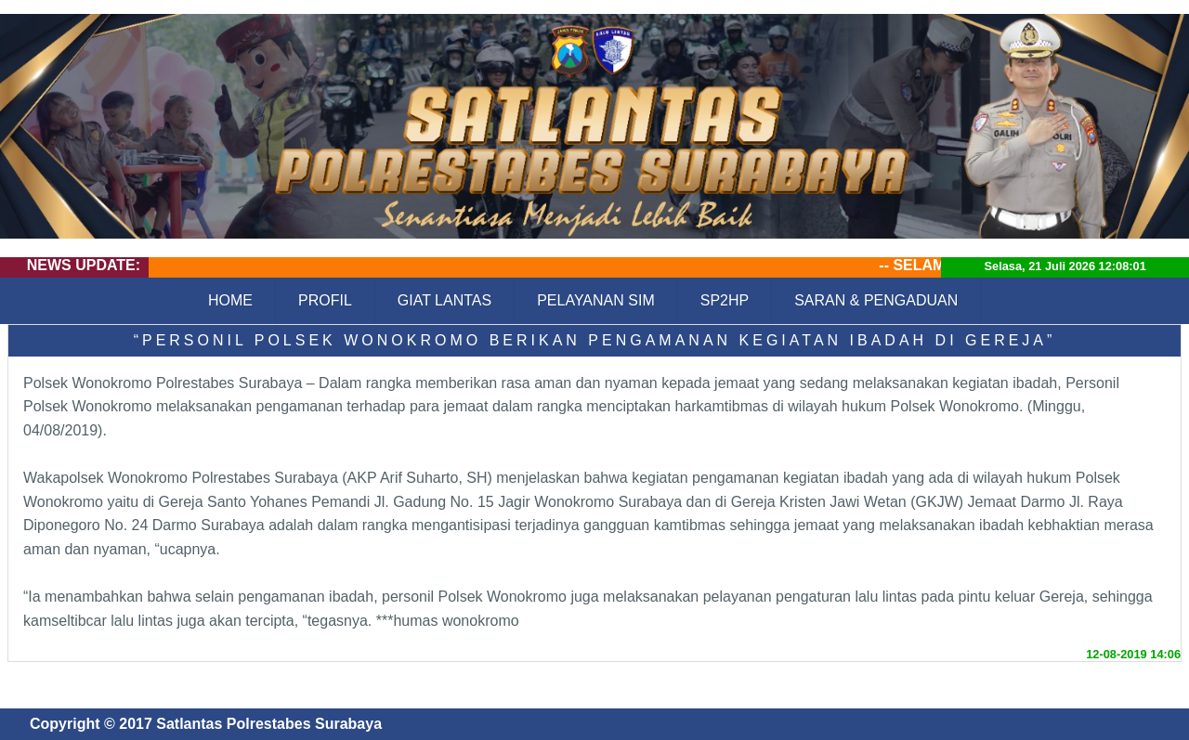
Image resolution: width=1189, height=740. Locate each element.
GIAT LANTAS (444, 300)
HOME (230, 300)
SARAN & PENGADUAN (876, 300)
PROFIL (325, 300)
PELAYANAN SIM (596, 300)
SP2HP (724, 300)
